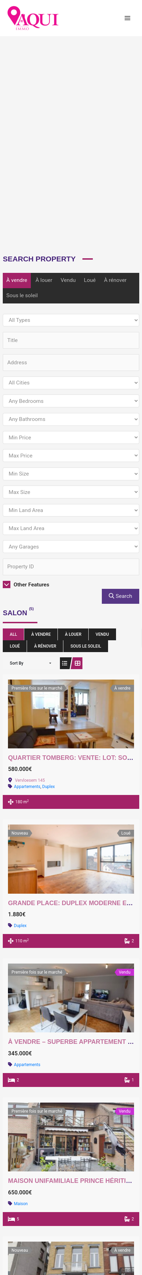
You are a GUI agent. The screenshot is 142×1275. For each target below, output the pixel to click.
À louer (43, 280)
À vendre (16, 280)
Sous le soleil (22, 295)
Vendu (68, 280)
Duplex (48, 786)
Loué (90, 280)
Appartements (27, 786)
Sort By (16, 663)
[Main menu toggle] (127, 17)
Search (120, 596)
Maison (21, 1203)
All (13, 634)
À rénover (115, 280)
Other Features (26, 585)
